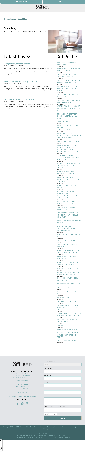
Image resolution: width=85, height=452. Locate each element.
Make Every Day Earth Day (68, 341)
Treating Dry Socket (66, 123)
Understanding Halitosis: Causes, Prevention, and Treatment (68, 347)
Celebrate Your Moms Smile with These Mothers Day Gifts (68, 316)
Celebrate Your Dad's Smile (69, 292)
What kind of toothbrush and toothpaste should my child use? (69, 221)
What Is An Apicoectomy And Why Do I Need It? (68, 70)
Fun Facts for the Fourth (68, 276)
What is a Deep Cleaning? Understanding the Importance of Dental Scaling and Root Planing (69, 151)
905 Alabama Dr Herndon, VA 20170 (22, 400)
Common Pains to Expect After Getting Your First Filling (68, 89)
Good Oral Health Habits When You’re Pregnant (68, 281)
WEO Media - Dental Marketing (44, 439)
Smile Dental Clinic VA (24, 439)
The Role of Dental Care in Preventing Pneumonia (69, 82)
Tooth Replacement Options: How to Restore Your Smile (68, 160)
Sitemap (45, 441)
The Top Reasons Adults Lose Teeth (68, 96)
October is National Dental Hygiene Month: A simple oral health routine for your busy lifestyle (68, 199)
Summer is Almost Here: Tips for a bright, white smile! (67, 325)
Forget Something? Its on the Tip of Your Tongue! (68, 259)
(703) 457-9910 (22, 393)
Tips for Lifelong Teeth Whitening (67, 253)
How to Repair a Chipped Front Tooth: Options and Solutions (69, 183)
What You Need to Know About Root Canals (68, 176)
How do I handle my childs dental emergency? (69, 208)
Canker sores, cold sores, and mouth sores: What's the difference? (68, 236)
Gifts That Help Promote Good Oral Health (68, 76)
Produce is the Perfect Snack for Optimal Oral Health (67, 117)
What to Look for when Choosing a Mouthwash (68, 271)
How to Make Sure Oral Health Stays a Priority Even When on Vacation (67, 138)
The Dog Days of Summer (68, 248)
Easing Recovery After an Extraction (68, 63)
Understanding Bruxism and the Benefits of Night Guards (68, 168)
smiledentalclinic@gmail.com (22, 408)
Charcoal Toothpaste (67, 310)
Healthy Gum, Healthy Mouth (67, 190)
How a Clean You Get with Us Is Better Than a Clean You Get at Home (68, 129)
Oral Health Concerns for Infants (69, 301)
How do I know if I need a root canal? (68, 287)
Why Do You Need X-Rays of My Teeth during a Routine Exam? (69, 109)
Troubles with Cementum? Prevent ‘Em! (69, 214)
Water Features (64, 296)
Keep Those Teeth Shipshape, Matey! (65, 229)
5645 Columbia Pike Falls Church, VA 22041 (22, 388)
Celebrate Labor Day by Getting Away (67, 332)
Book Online (21, 2)
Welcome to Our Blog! (67, 353)
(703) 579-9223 (22, 405)
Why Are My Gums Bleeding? (69, 144)
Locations (63, 2)
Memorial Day (63, 306)
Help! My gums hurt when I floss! (69, 243)
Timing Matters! (64, 337)
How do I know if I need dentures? (67, 265)
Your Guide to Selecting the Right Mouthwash (68, 102)
